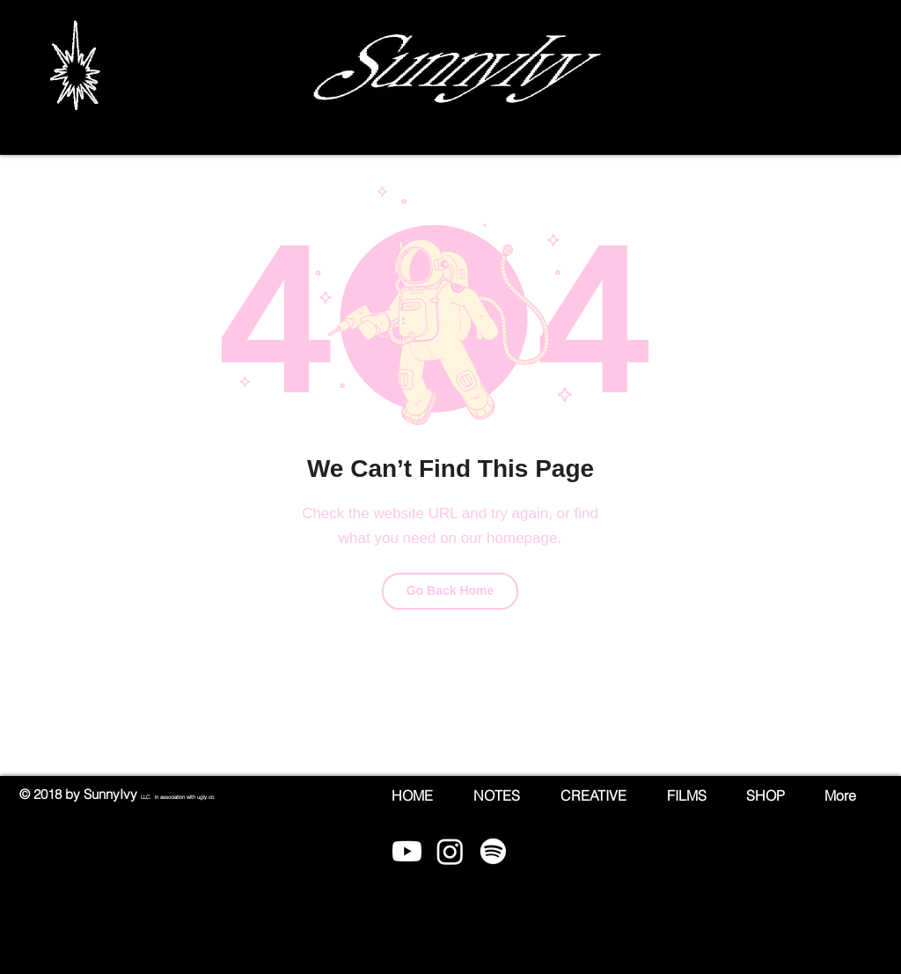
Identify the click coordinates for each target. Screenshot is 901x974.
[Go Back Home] (450, 591)
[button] (867, 75)
